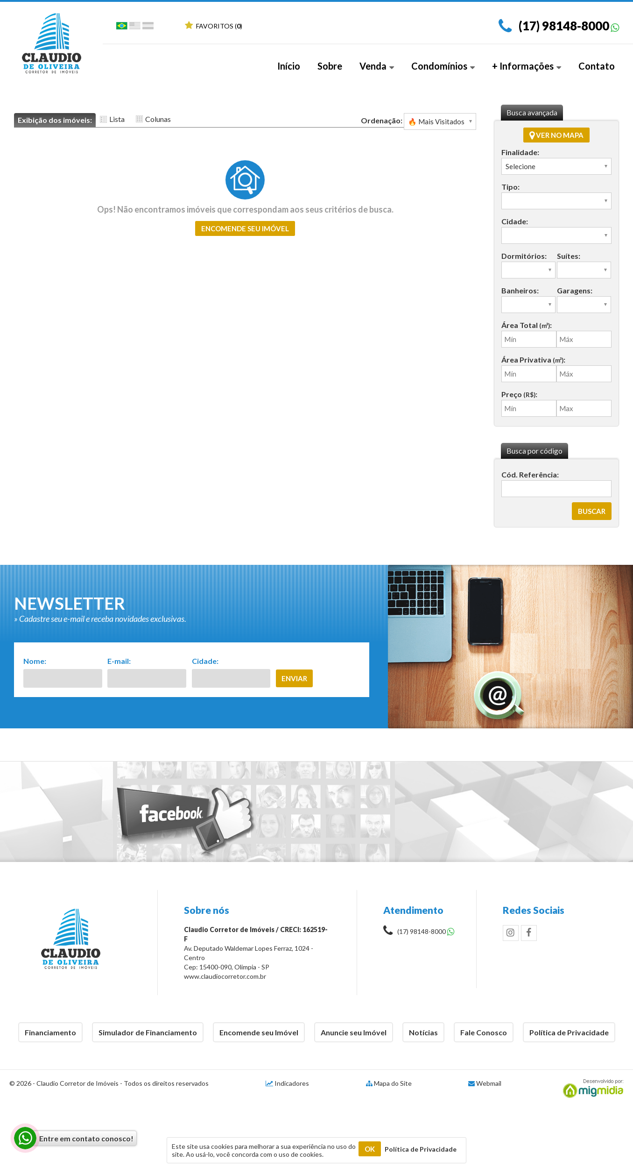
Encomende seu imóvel (245, 228)
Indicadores (287, 1083)
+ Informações (526, 65)
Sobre (329, 65)
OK (370, 1149)
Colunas (158, 118)
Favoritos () (213, 26)
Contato (596, 65)
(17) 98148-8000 (564, 25)
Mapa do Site (393, 1083)
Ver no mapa (556, 135)
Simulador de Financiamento (147, 1032)
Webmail (488, 1083)
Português (121, 27)
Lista (117, 118)
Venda (376, 65)
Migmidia (591, 1088)
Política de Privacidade (569, 1032)
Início (288, 65)
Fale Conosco (483, 1032)
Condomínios (443, 65)
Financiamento (50, 1032)
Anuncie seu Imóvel (354, 1032)
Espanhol (148, 27)
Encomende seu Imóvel (258, 1032)
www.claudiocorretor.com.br (225, 976)
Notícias (423, 1032)
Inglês (135, 27)
